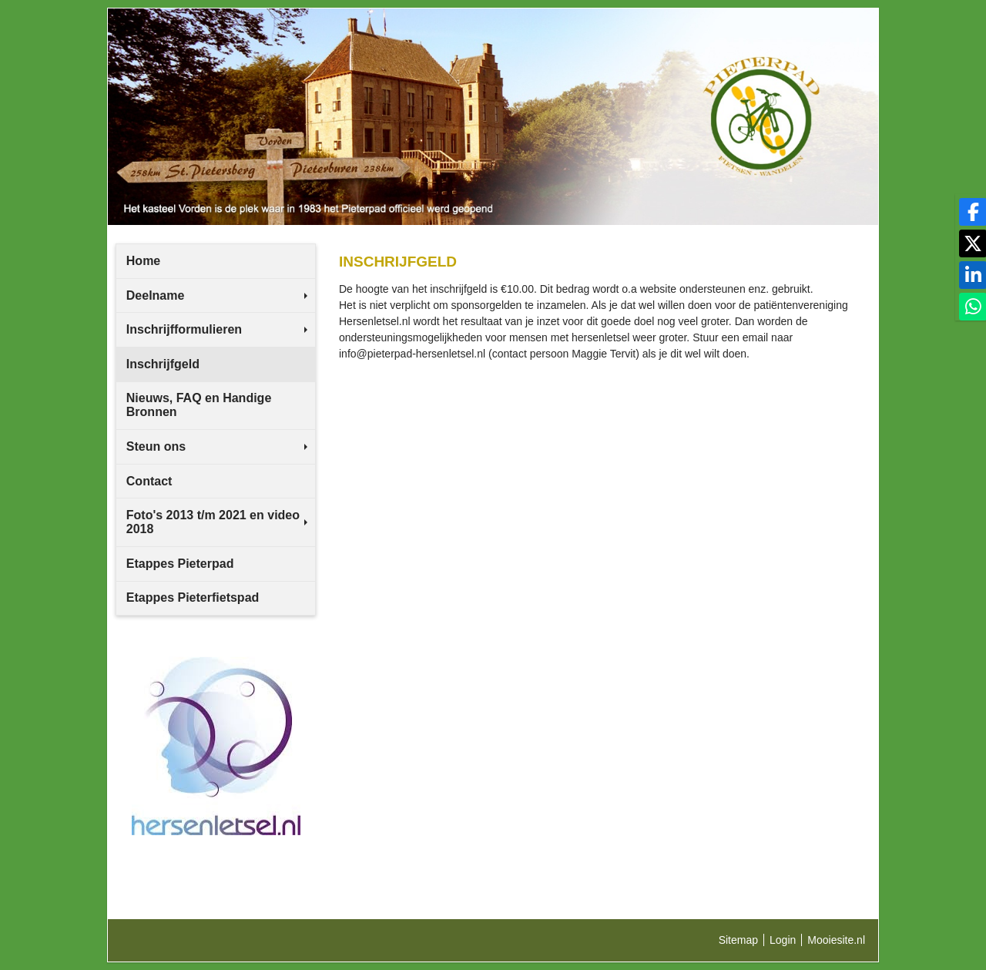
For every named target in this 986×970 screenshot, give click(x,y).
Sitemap (738, 940)
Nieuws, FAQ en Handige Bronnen (198, 404)
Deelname (216, 295)
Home (143, 260)
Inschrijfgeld (163, 364)
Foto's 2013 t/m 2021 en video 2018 (216, 521)
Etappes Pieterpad (180, 563)
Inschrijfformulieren (216, 329)
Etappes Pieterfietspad (193, 597)
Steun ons (216, 446)
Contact (149, 481)
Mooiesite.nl (836, 940)
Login (783, 940)
